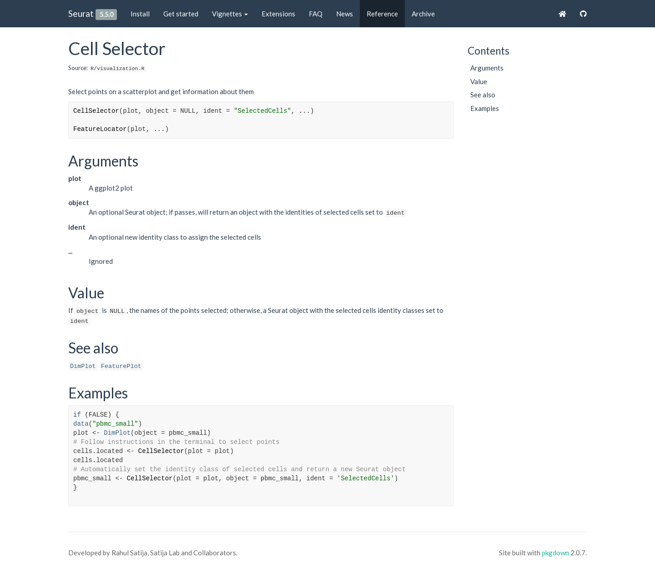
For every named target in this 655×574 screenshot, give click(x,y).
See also (482, 95)
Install (140, 14)
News (344, 14)
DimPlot (83, 366)
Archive (423, 14)
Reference (382, 14)
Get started (180, 14)
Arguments (487, 68)
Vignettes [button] (230, 14)
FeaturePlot (121, 366)
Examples (484, 108)
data (81, 424)
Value (478, 81)
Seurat (81, 13)
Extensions (278, 14)
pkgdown (555, 553)
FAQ (315, 14)
